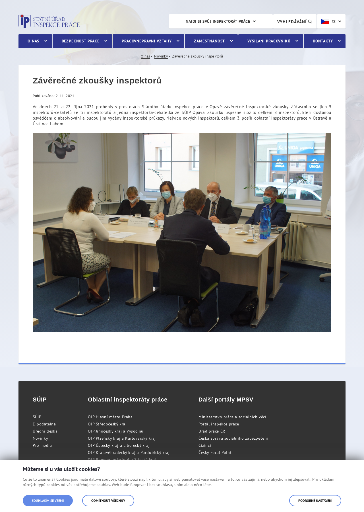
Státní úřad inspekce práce (49, 21)
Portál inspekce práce (218, 424)
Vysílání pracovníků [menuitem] (269, 41)
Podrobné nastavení (315, 500)
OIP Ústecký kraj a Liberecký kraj (119, 445)
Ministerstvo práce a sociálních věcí (232, 416)
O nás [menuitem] (33, 41)
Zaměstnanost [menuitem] (209, 41)
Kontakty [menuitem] (323, 41)
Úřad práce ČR (211, 431)
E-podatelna (44, 424)
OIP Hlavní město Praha (110, 416)
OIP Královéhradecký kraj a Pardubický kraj (128, 452)
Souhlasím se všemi (48, 500)
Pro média (42, 445)
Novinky (161, 56)
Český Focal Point (214, 452)
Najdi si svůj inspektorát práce (218, 21)
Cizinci (204, 445)
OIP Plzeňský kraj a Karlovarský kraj (122, 438)
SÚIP (37, 416)
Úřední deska (45, 431)
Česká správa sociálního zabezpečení (233, 438)
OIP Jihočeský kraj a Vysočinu (115, 431)
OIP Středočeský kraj (107, 424)
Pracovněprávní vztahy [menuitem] (147, 41)
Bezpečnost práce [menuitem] (81, 41)
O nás (145, 56)
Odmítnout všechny (108, 500)
